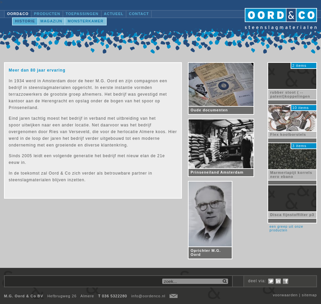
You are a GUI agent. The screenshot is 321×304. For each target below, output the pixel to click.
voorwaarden (285, 295)
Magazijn (51, 21)
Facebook (285, 281)
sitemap (309, 295)
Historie (25, 21)
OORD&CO (17, 14)
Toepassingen (82, 14)
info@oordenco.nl (148, 296)
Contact (139, 14)
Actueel (114, 14)
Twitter (271, 281)
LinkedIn (278, 281)
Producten (47, 14)
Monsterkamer (85, 21)
